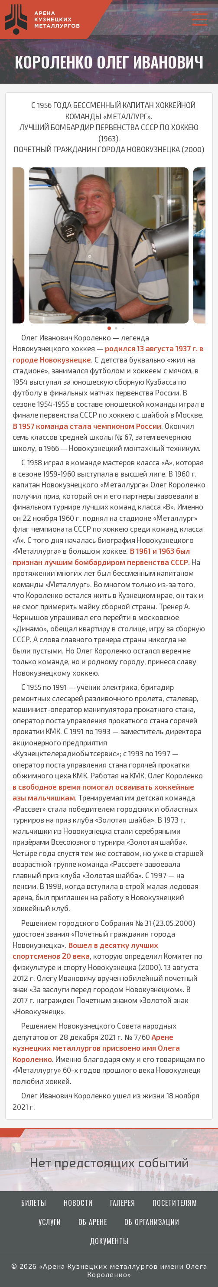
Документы (109, 1241)
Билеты (33, 1203)
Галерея (122, 1203)
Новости (78, 1203)
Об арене (92, 1222)
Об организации (151, 1222)
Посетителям (175, 1203)
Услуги (50, 1222)
